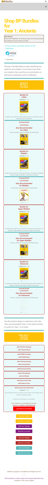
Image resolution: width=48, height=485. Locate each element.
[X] (40, 1)
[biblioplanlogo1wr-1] (7, 1)
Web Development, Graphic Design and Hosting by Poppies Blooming (24, 478)
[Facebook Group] (36, 1)
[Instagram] (43, 1)
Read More (9, 59)
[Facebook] (33, 1)
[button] (46, 6)
